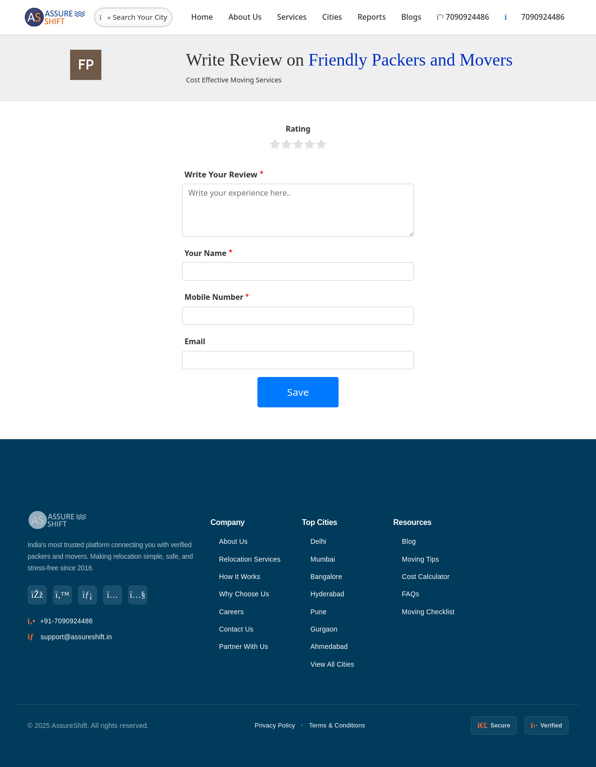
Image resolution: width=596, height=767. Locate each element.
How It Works (239, 576)
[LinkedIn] (87, 595)
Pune (319, 612)
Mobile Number (213, 297)
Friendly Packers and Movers (410, 59)
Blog (409, 541)
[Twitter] (62, 595)
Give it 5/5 (321, 144)
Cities (332, 17)
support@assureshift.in (76, 637)
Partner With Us (243, 646)
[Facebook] (37, 595)
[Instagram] (112, 595)
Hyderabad (327, 594)
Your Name (205, 253)
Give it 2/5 (286, 144)
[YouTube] (137, 595)
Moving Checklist (428, 612)
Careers (231, 612)
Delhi (318, 541)
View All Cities (333, 664)
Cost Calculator (426, 576)
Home (202, 17)
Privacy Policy (275, 725)
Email (194, 341)
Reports (371, 17)
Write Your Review (220, 174)
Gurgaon (324, 629)
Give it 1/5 (275, 144)
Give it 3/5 (298, 144)
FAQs (410, 594)
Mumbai (323, 559)
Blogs (411, 17)
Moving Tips (420, 559)
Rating (297, 128)
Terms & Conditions (337, 725)
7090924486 (463, 17)
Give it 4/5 (309, 144)
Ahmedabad (329, 646)
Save (298, 392)
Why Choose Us (244, 594)
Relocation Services (250, 559)
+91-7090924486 (66, 621)
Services (292, 17)
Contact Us (236, 629)
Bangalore (326, 576)
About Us (245, 17)
